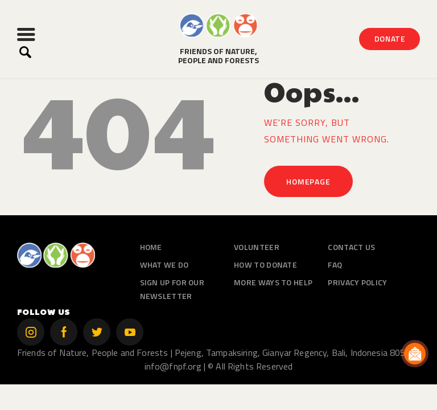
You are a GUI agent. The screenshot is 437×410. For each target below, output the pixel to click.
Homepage (308, 181)
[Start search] (25, 52)
